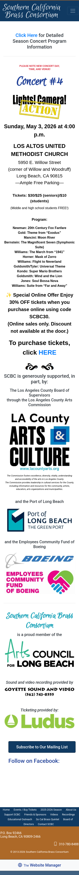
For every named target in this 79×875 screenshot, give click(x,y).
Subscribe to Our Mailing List (42, 747)
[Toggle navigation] (72, 11)
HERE (47, 352)
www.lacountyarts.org (39, 468)
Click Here (27, 35)
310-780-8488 (66, 844)
